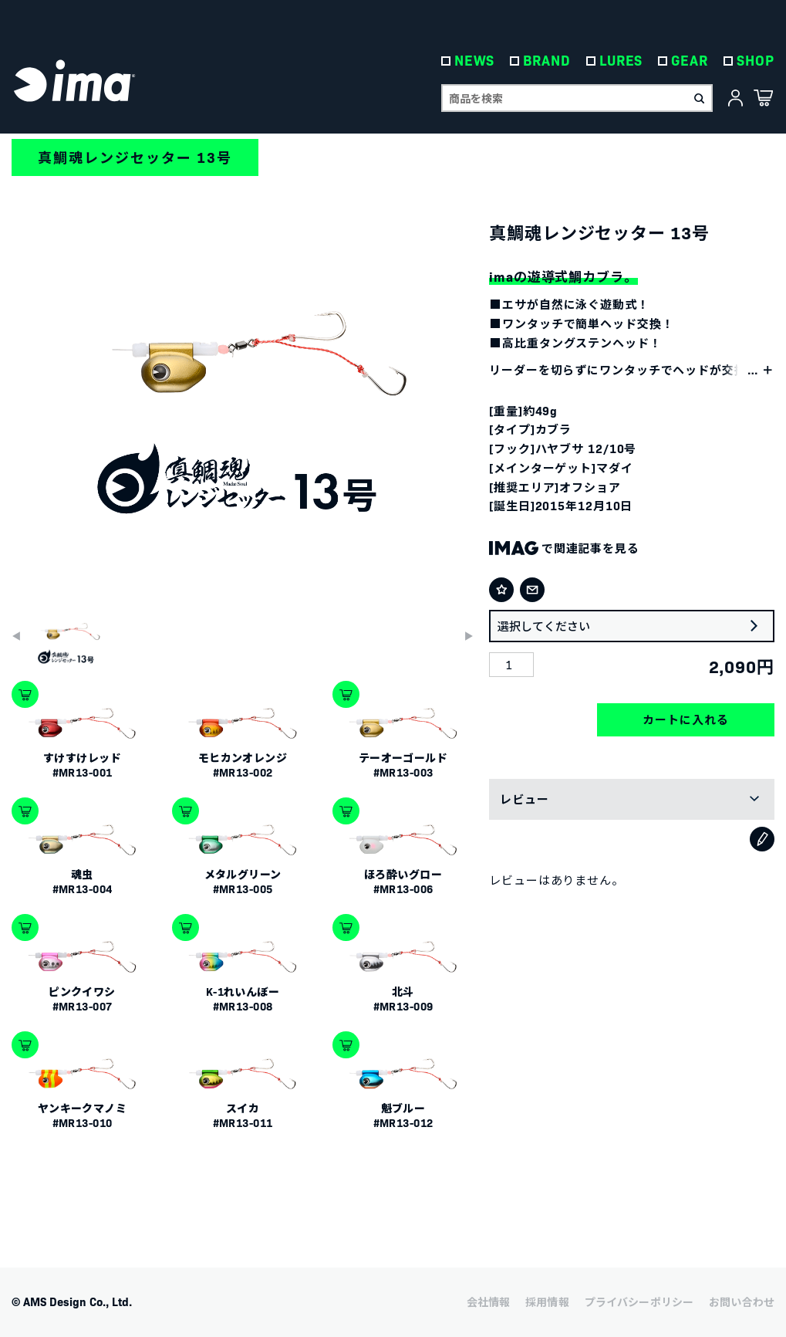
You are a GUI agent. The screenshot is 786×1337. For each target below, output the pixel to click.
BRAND (548, 61)
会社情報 (489, 1301)
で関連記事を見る (564, 548)
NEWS (474, 61)
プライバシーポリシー (639, 1301)
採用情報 (547, 1301)
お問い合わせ (741, 1301)
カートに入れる (685, 719)
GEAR (690, 61)
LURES (621, 61)
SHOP (755, 61)
